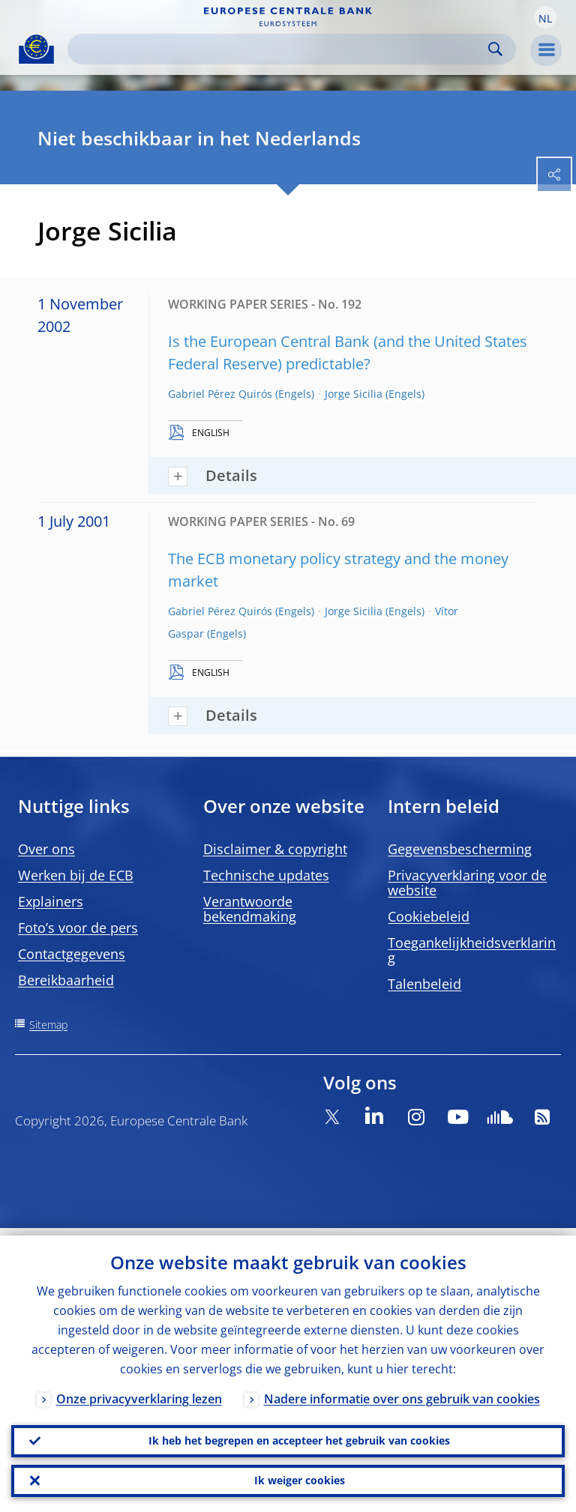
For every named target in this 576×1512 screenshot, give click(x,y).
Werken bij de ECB (76, 875)
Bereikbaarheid (66, 980)
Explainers (50, 901)
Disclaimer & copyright (275, 849)
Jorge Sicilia (353, 394)
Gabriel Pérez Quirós (220, 394)
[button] (545, 17)
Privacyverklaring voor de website (467, 882)
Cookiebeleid (429, 916)
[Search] (279, 49)
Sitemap (48, 1024)
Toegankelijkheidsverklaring (472, 950)
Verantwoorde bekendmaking (249, 908)
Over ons (46, 849)
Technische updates (266, 875)
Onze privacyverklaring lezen (139, 1391)
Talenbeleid (424, 984)
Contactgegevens (71, 954)
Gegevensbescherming (460, 849)
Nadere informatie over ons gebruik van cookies (402, 1391)
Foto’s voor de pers (78, 928)
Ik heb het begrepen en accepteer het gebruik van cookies (299, 1435)
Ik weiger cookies (299, 1479)
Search (495, 49)
